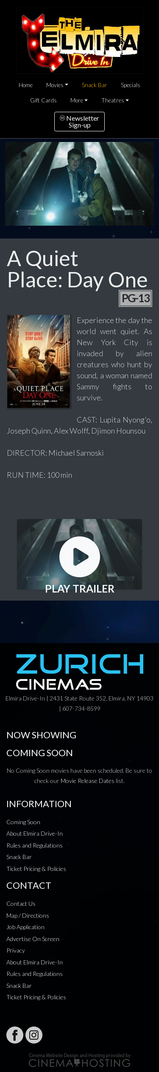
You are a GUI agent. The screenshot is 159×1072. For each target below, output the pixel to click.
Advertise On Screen (32, 938)
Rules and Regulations (34, 845)
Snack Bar (94, 85)
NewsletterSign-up (79, 121)
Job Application (25, 926)
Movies (55, 85)
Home (26, 85)
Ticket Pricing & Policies (36, 868)
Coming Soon (23, 821)
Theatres (112, 100)
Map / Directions (27, 915)
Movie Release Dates (87, 780)
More (76, 100)
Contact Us (21, 903)
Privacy (15, 950)
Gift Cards (43, 100)
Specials (130, 85)
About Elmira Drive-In (34, 833)
